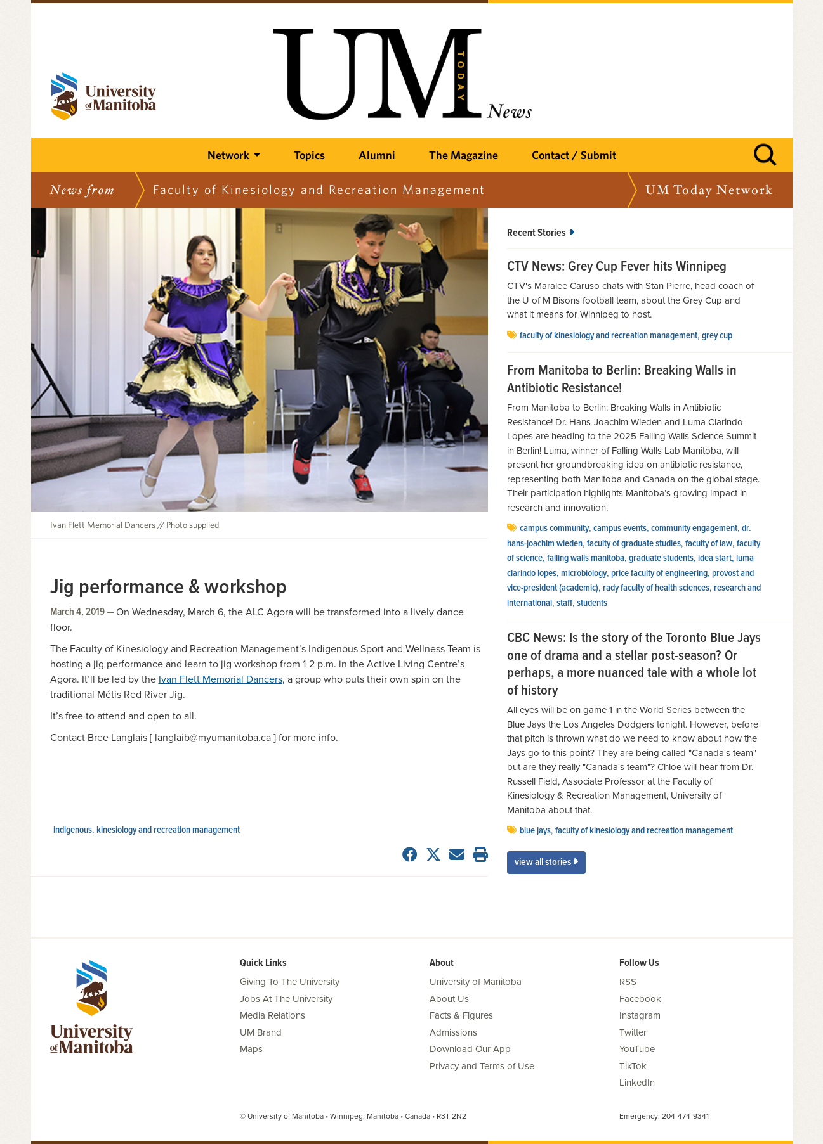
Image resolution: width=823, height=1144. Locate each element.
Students (592, 603)
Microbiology (584, 573)
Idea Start (715, 558)
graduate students (661, 558)
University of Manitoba (476, 981)
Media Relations (272, 1015)
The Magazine (463, 155)
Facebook (640, 999)
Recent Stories (540, 233)
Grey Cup (717, 336)
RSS (627, 981)
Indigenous (72, 830)
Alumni (377, 155)
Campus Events (620, 528)
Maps (251, 1049)
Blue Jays (535, 831)
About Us (449, 999)
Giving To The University (289, 981)
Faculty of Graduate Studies (634, 543)
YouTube (637, 1049)
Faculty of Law (708, 543)
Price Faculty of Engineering (659, 573)
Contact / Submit (574, 155)
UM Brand (261, 1032)
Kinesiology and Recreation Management (168, 830)
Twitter (633, 1032)
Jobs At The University (286, 999)
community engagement (694, 528)
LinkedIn (637, 1082)
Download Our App (470, 1049)
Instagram (640, 1015)
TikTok (633, 1066)
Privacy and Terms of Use (482, 1066)
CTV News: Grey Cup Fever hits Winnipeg (617, 267)
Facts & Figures (461, 1015)
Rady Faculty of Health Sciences (656, 588)
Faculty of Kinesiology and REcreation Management (608, 336)
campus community (554, 528)
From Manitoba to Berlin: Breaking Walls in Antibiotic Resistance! (622, 380)
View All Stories (546, 862)
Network (228, 155)
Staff (564, 603)
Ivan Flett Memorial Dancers (220, 679)
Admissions (453, 1032)
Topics (309, 155)
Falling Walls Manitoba (585, 558)
